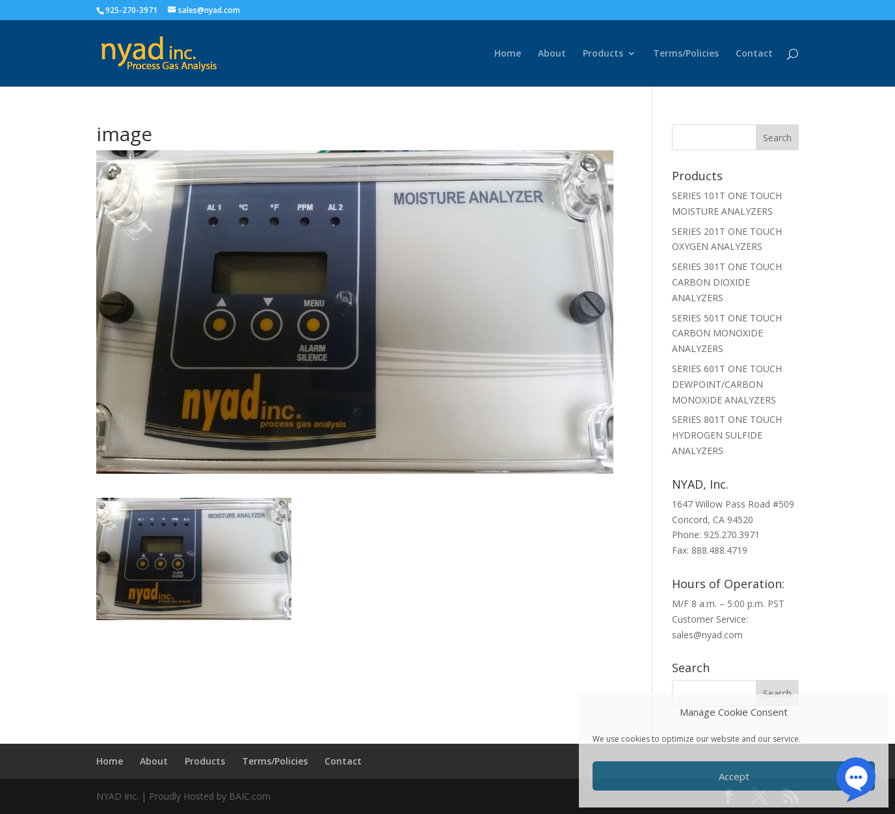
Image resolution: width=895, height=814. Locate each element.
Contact (754, 54)
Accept (734, 776)
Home (507, 54)
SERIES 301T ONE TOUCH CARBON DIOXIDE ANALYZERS (727, 282)
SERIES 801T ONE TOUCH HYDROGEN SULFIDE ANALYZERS (727, 435)
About (552, 54)
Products (603, 54)
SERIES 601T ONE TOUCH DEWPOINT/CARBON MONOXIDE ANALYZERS (727, 384)
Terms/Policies (686, 54)
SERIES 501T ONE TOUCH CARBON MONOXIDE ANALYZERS (727, 333)
